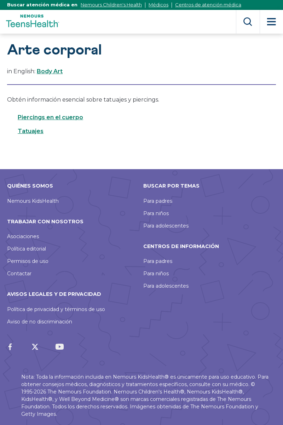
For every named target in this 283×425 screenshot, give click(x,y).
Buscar (248, 22)
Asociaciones (23, 236)
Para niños (156, 213)
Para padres (157, 201)
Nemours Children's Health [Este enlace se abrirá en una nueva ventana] (111, 4)
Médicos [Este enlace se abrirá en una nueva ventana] (158, 4)
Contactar (19, 273)
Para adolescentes (166, 226)
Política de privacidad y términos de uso (56, 309)
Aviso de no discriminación (39, 321)
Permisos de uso (27, 261)
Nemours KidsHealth (33, 201)
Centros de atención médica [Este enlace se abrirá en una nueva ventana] (208, 4)
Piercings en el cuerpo (50, 117)
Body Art (50, 71)
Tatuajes (31, 131)
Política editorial (26, 249)
